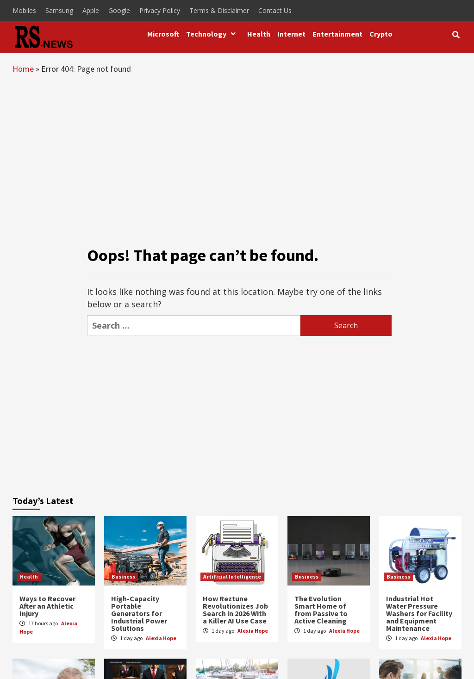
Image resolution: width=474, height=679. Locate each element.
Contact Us (275, 10)
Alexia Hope (161, 638)
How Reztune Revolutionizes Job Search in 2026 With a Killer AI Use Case (235, 609)
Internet (291, 33)
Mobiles (24, 10)
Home (23, 68)
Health (258, 33)
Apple (90, 10)
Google (119, 10)
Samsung (59, 10)
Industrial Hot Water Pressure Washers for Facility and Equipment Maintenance (419, 613)
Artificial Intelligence (232, 576)
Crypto (381, 33)
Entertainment (337, 33)
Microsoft (163, 33)
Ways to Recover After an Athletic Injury (47, 606)
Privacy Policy (159, 10)
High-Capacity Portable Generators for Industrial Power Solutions (139, 613)
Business (123, 576)
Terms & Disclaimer (219, 10)
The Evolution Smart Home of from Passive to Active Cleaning (321, 609)
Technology (213, 33)
